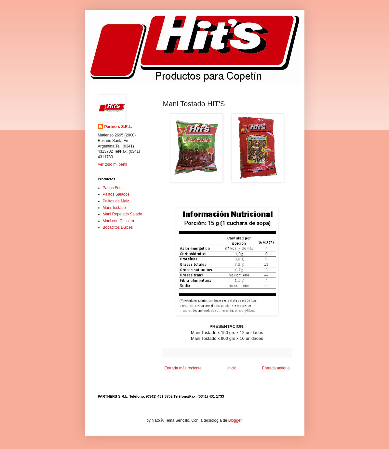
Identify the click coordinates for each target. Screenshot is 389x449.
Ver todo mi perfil (112, 164)
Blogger (235, 420)
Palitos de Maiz (116, 201)
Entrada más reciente (183, 368)
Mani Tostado (114, 207)
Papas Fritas (114, 188)
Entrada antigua (276, 368)
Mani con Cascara (118, 221)
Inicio (231, 368)
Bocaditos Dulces (118, 227)
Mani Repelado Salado (122, 214)
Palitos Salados (116, 194)
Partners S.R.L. (118, 126)
